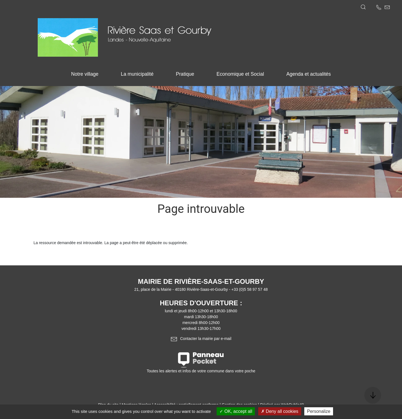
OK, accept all (235, 411)
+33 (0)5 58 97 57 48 (249, 289)
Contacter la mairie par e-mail (201, 338)
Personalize (319, 411)
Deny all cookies (279, 411)
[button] (363, 7)
